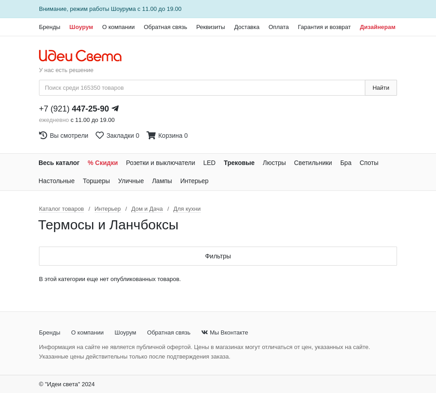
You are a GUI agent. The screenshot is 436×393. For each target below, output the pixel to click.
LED (209, 162)
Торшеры (96, 180)
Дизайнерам (378, 27)
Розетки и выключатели (160, 162)
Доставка (247, 27)
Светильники (313, 162)
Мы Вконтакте (224, 332)
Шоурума (123, 8)
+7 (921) (74, 108)
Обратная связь (165, 27)
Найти (381, 87)
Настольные (57, 180)
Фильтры (218, 256)
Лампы (162, 180)
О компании (118, 27)
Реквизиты (210, 27)
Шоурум (81, 27)
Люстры (274, 162)
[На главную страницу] (85, 56)
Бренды (49, 27)
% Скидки (103, 162)
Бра (346, 162)
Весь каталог (59, 162)
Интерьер (194, 180)
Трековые (239, 162)
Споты (368, 162)
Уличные (131, 180)
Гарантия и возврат (324, 27)
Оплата (278, 27)
